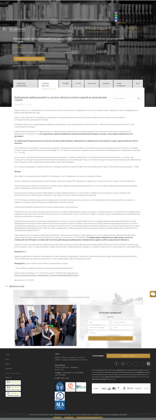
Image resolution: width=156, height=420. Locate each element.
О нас (58, 29)
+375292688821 (66, 373)
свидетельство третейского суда (114, 377)
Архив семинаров (121, 84)
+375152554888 (60, 375)
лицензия (139, 372)
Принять (57, 417)
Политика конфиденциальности (89, 417)
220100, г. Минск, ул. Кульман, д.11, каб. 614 (69, 357)
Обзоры (65, 83)
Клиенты (106, 83)
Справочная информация (21, 84)
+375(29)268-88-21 (132, 28)
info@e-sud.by (120, 22)
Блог (138, 83)
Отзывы (35, 29)
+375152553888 (77, 373)
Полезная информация (98, 29)
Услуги (46, 29)
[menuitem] (34, 29)
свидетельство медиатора (99, 379)
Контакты (80, 29)
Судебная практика (45, 84)
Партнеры (92, 83)
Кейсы (68, 29)
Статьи (78, 83)
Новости (116, 29)
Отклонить (69, 417)
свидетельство (121, 370)
